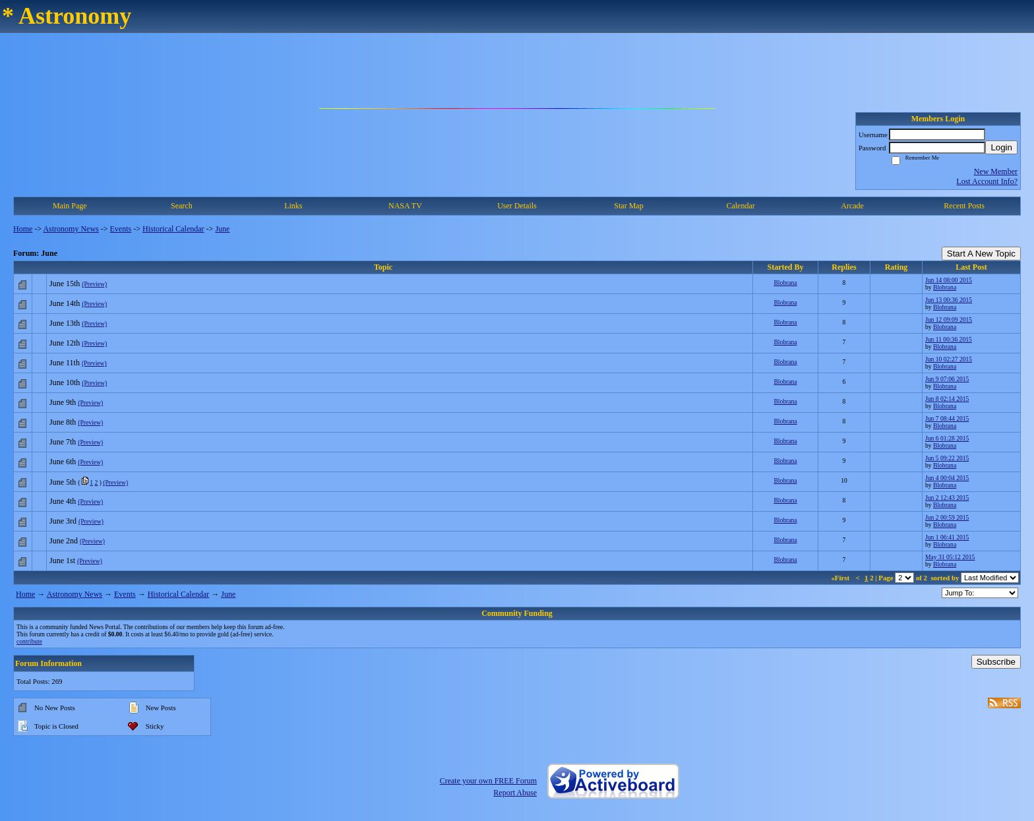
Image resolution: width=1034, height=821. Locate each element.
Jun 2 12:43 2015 (947, 497)
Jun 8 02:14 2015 (947, 398)
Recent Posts (964, 205)
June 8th (62, 422)
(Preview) (94, 284)
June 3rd (62, 521)
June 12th (64, 343)
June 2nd (63, 540)
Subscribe (996, 662)
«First (841, 578)
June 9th (62, 402)
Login (1001, 147)
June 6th (62, 461)
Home (22, 228)
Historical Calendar (173, 228)
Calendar (740, 205)
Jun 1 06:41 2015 (947, 537)
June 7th (62, 441)
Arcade (852, 205)
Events (121, 228)
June (222, 228)
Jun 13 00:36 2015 (948, 299)
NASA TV (405, 205)
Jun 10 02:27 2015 (948, 359)
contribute (29, 641)
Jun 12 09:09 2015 (948, 319)
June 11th (64, 362)
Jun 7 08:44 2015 (947, 418)
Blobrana (785, 282)
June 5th (62, 482)
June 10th (64, 382)
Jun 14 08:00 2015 (948, 280)
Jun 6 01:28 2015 (947, 438)
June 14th (64, 303)
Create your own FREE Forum (488, 780)
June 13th (64, 323)
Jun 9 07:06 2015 (947, 378)
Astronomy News (70, 228)
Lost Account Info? (987, 181)
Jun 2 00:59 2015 (947, 517)
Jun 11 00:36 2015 (948, 339)
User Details (517, 205)
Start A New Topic (981, 253)
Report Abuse (515, 792)
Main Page (70, 205)
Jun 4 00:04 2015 (947, 477)
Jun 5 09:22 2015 (947, 458)
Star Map (628, 205)
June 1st (62, 560)
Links (293, 205)
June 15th (64, 283)
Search (182, 205)
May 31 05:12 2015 (950, 557)
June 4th (62, 501)
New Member (996, 171)
